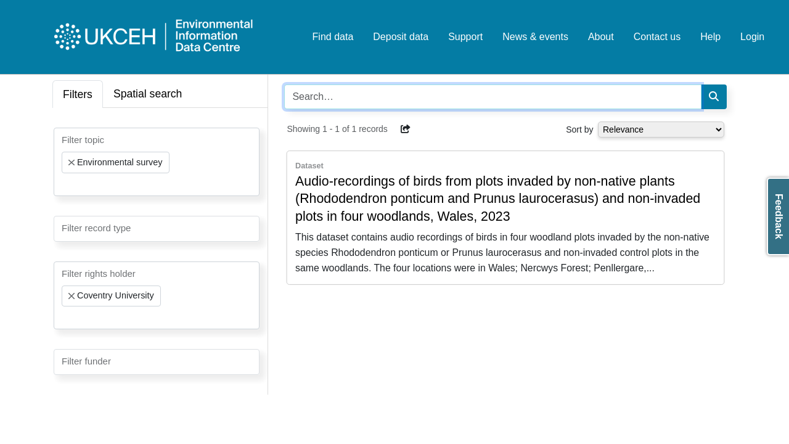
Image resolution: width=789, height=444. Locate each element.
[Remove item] (71, 163)
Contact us (657, 36)
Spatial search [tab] (147, 94)
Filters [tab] (77, 94)
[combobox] (157, 162)
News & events (535, 36)
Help (710, 36)
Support (465, 36)
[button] (405, 129)
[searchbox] (65, 184)
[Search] (714, 96)
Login (752, 36)
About (601, 36)
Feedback (779, 216)
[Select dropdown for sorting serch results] (661, 129)
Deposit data (400, 36)
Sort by (579, 129)
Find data (333, 36)
